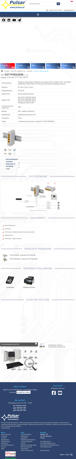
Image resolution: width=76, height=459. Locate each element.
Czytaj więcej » (45, 450)
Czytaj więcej (5, 428)
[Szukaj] (58, 3)
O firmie (3, 438)
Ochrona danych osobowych (26, 435)
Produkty (6, 71)
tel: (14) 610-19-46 (19, 406)
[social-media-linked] (56, 394)
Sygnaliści (24, 438)
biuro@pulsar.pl (69, 10)
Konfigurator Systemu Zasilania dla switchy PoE (52, 345)
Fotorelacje (24, 449)
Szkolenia (4, 443)
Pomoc (3, 447)
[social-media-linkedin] (8, 20)
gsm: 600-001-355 (19, 408)
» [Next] (21, 151)
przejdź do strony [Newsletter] (23, 392)
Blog (2, 449)
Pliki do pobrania (26, 447)
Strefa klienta (5, 441)
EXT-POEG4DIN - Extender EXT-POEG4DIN (23, 259)
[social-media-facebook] (2, 20)
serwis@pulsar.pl (46, 447)
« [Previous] (2, 151)
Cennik (23, 443)
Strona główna (6, 434)
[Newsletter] (18, 20)
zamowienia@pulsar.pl (47, 443)
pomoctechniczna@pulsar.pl (49, 445)
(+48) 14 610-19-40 (54, 10)
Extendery (29, 71)
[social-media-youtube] (13, 20)
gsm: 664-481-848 (19, 410)
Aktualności (5, 440)
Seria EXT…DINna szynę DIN (41, 71)
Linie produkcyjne (26, 441)
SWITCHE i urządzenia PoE (18, 71)
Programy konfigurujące (29, 445)
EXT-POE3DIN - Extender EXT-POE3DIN (22, 255)
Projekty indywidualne (28, 440)
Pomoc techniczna (27, 450)
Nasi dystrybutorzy (7, 445)
